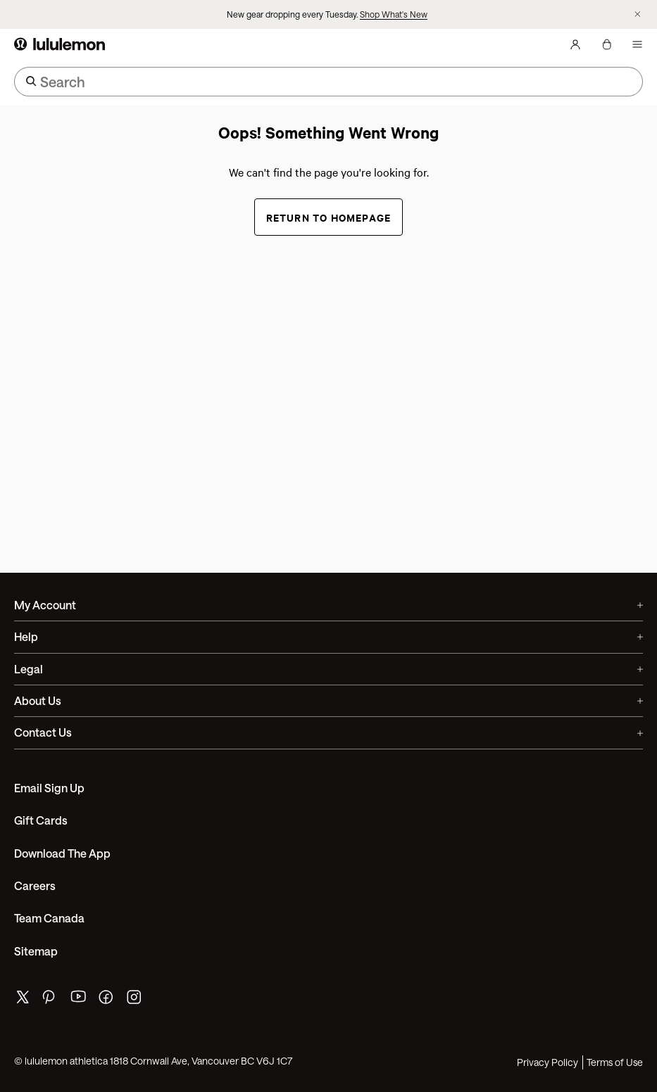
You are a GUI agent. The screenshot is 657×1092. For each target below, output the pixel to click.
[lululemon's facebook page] (107, 1000)
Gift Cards (41, 820)
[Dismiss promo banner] (638, 14)
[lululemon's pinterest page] (50, 1000)
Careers (35, 885)
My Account (328, 604)
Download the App (62, 853)
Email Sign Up (49, 787)
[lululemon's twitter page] (22, 999)
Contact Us (328, 732)
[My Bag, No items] (606, 44)
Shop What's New (393, 14)
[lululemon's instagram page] (135, 1000)
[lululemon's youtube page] (78, 1000)
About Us (328, 700)
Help (328, 636)
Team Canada (49, 918)
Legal (328, 668)
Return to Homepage (329, 217)
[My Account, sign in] (575, 44)
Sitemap (36, 951)
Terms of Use (615, 1062)
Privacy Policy (547, 1062)
